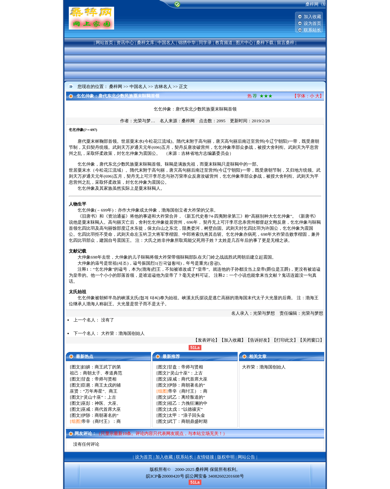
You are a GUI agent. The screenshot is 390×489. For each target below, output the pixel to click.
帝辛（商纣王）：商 (101, 421)
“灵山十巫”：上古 (99, 397)
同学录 (205, 42)
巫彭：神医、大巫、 (101, 403)
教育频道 (224, 42)
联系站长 (312, 30)
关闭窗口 (311, 340)
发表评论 (206, 340)
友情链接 (205, 456)
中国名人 (166, 42)
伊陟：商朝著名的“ (100, 415)
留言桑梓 (285, 42)
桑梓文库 (145, 42)
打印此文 (285, 340)
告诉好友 (258, 340)
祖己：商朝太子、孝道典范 (96, 372)
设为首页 (312, 23)
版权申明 (226, 456)
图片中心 (244, 42)
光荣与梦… (144, 120)
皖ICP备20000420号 (165, 476)
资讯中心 (125, 42)
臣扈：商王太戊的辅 (101, 385)
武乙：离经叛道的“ (186, 397)
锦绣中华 (187, 42)
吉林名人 (163, 86)
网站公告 (246, 456)
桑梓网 (115, 86)
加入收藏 (312, 16)
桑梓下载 (265, 42)
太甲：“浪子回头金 (186, 415)
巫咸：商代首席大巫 (101, 409)
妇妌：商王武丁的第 (101, 366)
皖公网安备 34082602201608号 (214, 476)
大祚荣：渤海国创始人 (123, 333)
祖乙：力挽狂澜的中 (187, 403)
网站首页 (104, 42)
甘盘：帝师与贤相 (99, 379)
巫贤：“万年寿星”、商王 (93, 391)
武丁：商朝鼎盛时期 (187, 421)
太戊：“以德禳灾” (185, 409)
